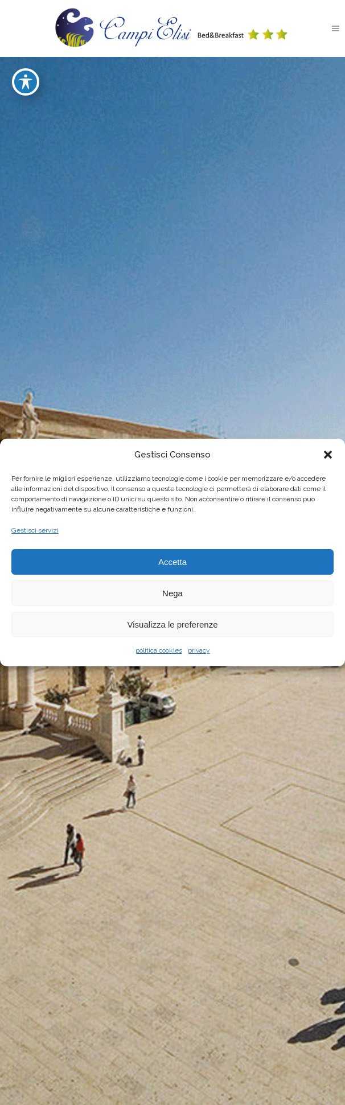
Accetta (172, 562)
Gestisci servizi (35, 530)
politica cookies (158, 650)
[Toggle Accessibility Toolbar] (25, 64)
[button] (328, 454)
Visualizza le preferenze (173, 624)
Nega (172, 593)
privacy (199, 650)
